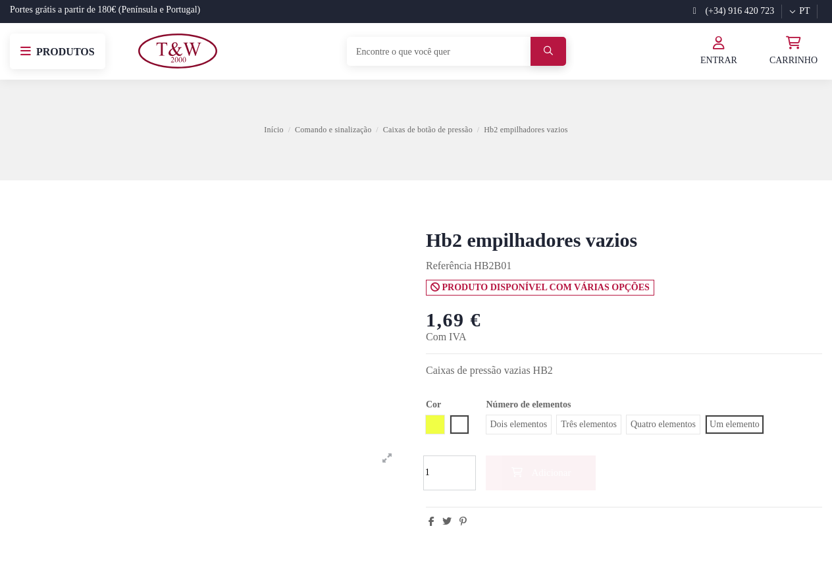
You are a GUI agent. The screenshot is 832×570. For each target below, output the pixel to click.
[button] (57, 51)
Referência (448, 265)
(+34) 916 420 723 (733, 11)
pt (799, 11)
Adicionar (541, 472)
